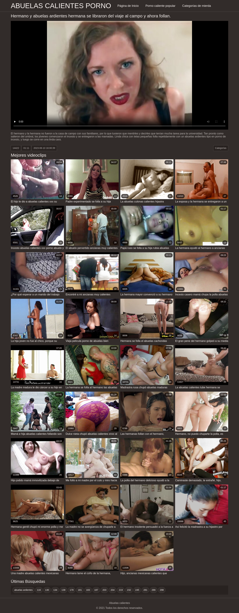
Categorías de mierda (196, 5)
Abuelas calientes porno (61, 6)
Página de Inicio (128, 5)
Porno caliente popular (160, 5)
